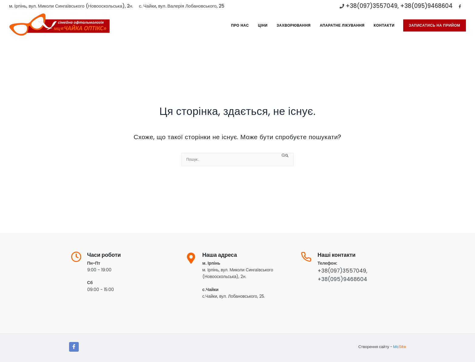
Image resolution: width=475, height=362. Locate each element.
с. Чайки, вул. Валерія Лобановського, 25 (181, 6)
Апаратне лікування (342, 25)
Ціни (262, 25)
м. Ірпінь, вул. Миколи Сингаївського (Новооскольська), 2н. (71, 6)
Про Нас (240, 25)
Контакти (384, 25)
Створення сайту (373, 347)
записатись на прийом (434, 25)
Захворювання (294, 25)
